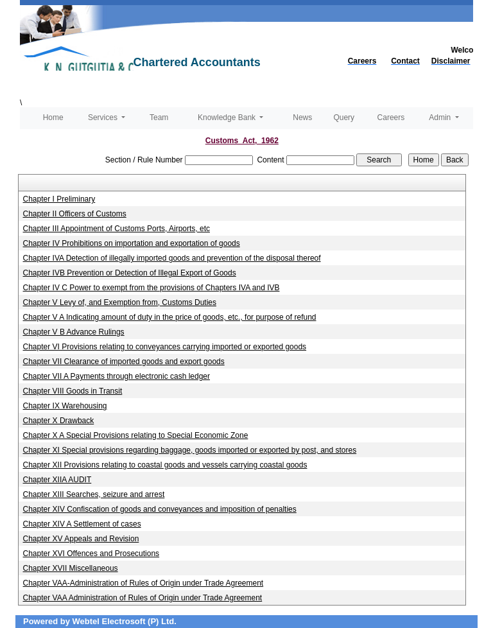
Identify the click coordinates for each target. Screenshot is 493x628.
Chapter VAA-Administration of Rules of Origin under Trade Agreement (143, 583)
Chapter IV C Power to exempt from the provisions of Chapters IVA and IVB (151, 287)
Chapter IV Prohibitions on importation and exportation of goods (131, 243)
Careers (391, 117)
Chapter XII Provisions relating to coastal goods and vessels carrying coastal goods (165, 464)
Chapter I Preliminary (59, 199)
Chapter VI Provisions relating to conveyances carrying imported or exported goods (165, 346)
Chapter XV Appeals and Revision (81, 538)
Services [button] (103, 117)
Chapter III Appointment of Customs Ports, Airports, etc (116, 228)
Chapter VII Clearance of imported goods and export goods (124, 361)
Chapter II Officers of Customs (74, 213)
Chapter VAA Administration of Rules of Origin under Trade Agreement (143, 597)
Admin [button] (441, 117)
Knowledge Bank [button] (227, 117)
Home (53, 117)
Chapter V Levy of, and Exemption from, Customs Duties (119, 302)
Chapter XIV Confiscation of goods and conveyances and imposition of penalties (160, 509)
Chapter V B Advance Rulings (74, 331)
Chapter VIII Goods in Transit (73, 391)
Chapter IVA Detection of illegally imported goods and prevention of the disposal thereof (172, 258)
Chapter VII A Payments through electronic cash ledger (117, 376)
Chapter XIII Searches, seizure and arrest (94, 494)
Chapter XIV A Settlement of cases (82, 523)
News (302, 117)
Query (343, 117)
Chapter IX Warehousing (65, 405)
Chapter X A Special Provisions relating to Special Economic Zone (135, 435)
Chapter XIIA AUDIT (57, 479)
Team (159, 117)
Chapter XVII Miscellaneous (70, 568)
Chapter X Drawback (58, 420)
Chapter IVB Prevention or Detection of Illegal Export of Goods (129, 272)
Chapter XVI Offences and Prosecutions (91, 553)
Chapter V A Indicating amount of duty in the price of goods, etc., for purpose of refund (169, 317)
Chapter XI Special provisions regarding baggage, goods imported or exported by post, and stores (190, 450)
